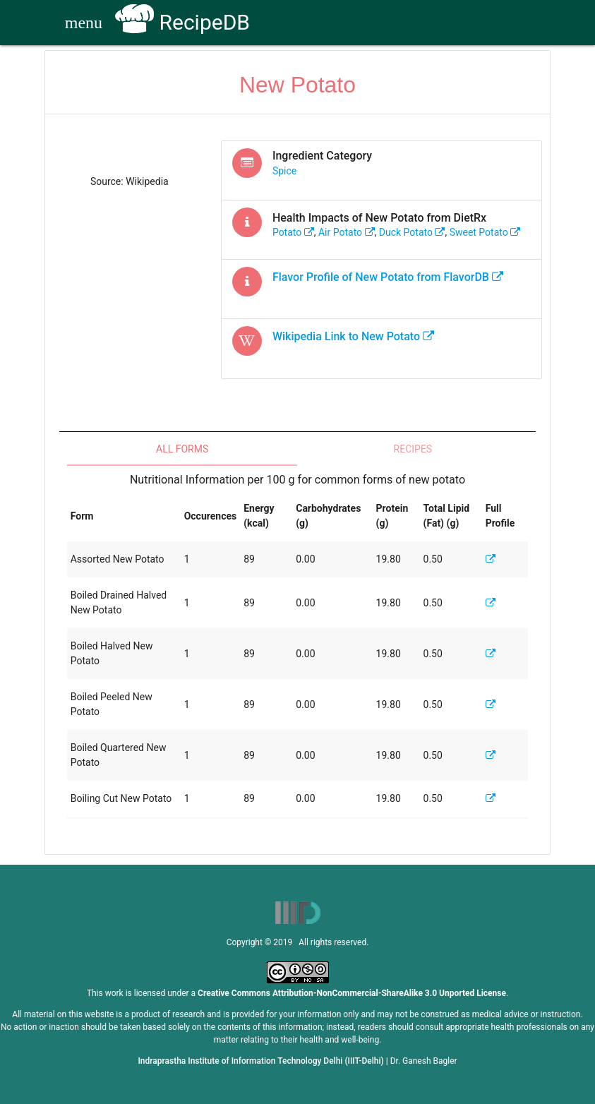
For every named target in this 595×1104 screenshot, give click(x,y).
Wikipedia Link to (353, 336)
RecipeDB (182, 22)
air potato (346, 232)
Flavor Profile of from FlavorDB (387, 277)
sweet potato (485, 232)
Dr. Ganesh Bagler (423, 1061)
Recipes (413, 449)
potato (293, 232)
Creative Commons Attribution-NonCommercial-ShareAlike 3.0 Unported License (352, 993)
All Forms (182, 449)
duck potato (412, 232)
